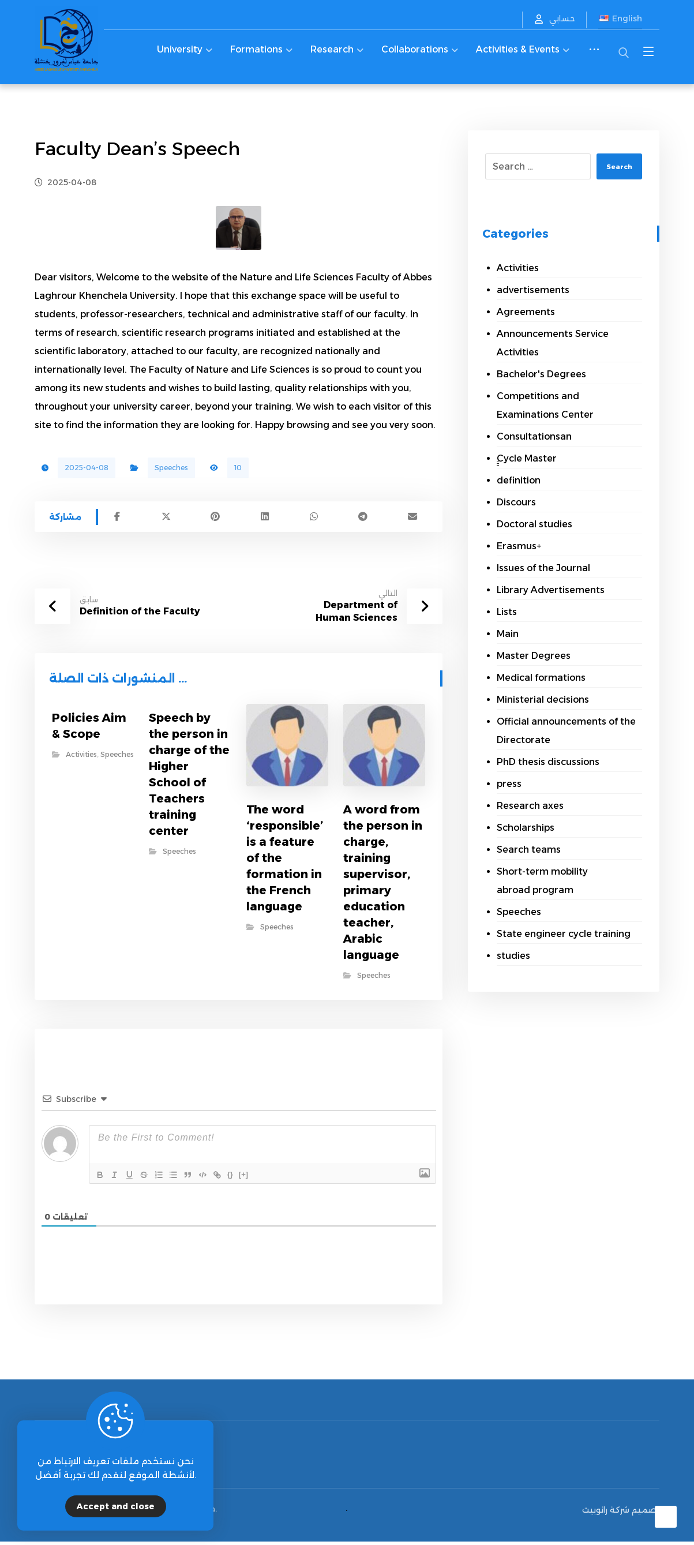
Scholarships (525, 827)
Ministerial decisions (543, 699)
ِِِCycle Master (527, 458)
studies (513, 955)
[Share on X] (165, 518)
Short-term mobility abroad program (542, 880)
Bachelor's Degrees (541, 374)
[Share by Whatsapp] (313, 518)
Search (615, 167)
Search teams (529, 849)
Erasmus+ (519, 546)
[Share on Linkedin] (264, 518)
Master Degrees (534, 655)
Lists (507, 611)
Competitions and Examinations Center (545, 405)
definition (519, 480)
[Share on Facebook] (116, 518)
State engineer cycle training (564, 933)
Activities (81, 759)
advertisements (533, 289)
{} (254, 1174)
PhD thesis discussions (548, 761)
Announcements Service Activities (553, 343)
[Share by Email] (412, 518)
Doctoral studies (534, 524)
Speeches (171, 467)
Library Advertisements (551, 589)
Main (508, 633)
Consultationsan (534, 436)
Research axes (530, 805)
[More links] (594, 56)
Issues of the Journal (543, 567)
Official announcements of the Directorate (566, 730)
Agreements (526, 311)
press (509, 783)
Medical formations (541, 677)
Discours (516, 502)
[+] (267, 1174)
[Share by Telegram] (363, 518)
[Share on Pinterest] (215, 518)
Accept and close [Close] (116, 1506)
